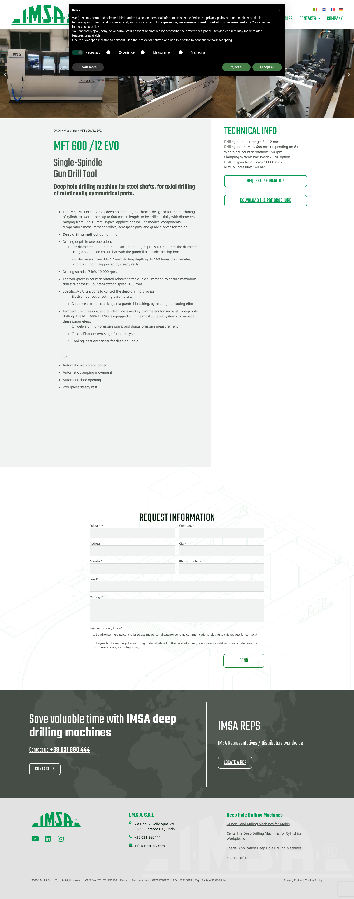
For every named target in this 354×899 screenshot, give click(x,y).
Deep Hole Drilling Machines (255, 815)
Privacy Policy (111, 628)
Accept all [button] (267, 67)
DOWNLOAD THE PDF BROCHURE (265, 201)
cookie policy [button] (90, 26)
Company (335, 19)
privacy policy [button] (215, 18)
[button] (5, 74)
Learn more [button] (88, 67)
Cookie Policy (314, 880)
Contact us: (59, 750)
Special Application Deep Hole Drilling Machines (264, 847)
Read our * (106, 628)
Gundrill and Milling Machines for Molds (258, 823)
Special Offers (237, 857)
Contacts (309, 19)
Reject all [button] (236, 67)
